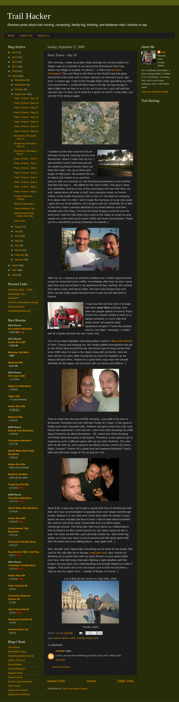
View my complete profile (154, 91)
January (19, 259)
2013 (15, 57)
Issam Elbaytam (16, 668)
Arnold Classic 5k (18, 629)
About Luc (44, 35)
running (81, 638)
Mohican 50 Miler (18, 474)
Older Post (125, 681)
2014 (15, 52)
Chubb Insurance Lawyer (23, 197)
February (20, 255)
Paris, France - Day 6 (25, 168)
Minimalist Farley (17, 651)
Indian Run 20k (16, 575)
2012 (15, 62)
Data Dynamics (16, 306)
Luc (163, 52)
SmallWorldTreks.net (19, 311)
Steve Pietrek (15, 677)
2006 (15, 275)
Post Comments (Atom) (74, 688)
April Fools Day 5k (18, 609)
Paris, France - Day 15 (26, 117)
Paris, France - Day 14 (26, 121)
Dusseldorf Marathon (20, 328)
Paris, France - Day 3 (25, 182)
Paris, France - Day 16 (26, 112)
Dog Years (19, 220)
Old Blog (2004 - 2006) (20, 289)
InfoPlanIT (13, 298)
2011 (15, 66)
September (21, 94)
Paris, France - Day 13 (26, 126)
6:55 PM (60, 660)
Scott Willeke (15, 664)
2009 (15, 76)
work (96, 638)
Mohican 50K (15, 362)
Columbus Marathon (20, 440)
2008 (15, 265)
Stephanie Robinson (19, 694)
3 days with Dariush (121, 341)
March (18, 250)
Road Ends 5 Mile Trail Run (23, 552)
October (19, 89)
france (57, 638)
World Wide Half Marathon (23, 508)
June (18, 236)
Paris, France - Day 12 (26, 131)
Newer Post (56, 681)
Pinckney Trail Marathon (22, 541)
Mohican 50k (15, 417)
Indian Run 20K (17, 342)
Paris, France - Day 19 (26, 98)
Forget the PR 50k (18, 484)
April (17, 245)
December (20, 80)
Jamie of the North (18, 690)
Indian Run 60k (16, 464)
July (17, 231)
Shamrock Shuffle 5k (20, 619)
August (19, 226)
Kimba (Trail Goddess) (20, 681)
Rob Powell (14, 686)
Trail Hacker (28, 16)
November (20, 84)
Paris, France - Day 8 (25, 158)
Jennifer (60, 651)
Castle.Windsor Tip (24, 208)
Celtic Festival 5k (18, 585)
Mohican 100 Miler (18, 352)
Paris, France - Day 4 (25, 177)
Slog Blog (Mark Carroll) (21, 656)
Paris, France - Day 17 (26, 107)
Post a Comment (61, 667)
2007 (15, 270)
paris (72, 638)
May (17, 240)
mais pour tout (98, 552)
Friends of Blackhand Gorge (23, 302)
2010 (15, 71)
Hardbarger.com (16, 294)
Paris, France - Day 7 (25, 163)
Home (11, 35)
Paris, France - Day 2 (25, 186)
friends (65, 638)
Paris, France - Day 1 (25, 191)
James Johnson (16, 660)
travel (89, 638)
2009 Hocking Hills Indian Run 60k (24, 214)
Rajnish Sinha (15, 673)
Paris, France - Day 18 (26, 103)
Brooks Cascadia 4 (24, 203)
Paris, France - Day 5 (25, 172)
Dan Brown (14, 647)
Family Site (26, 35)
